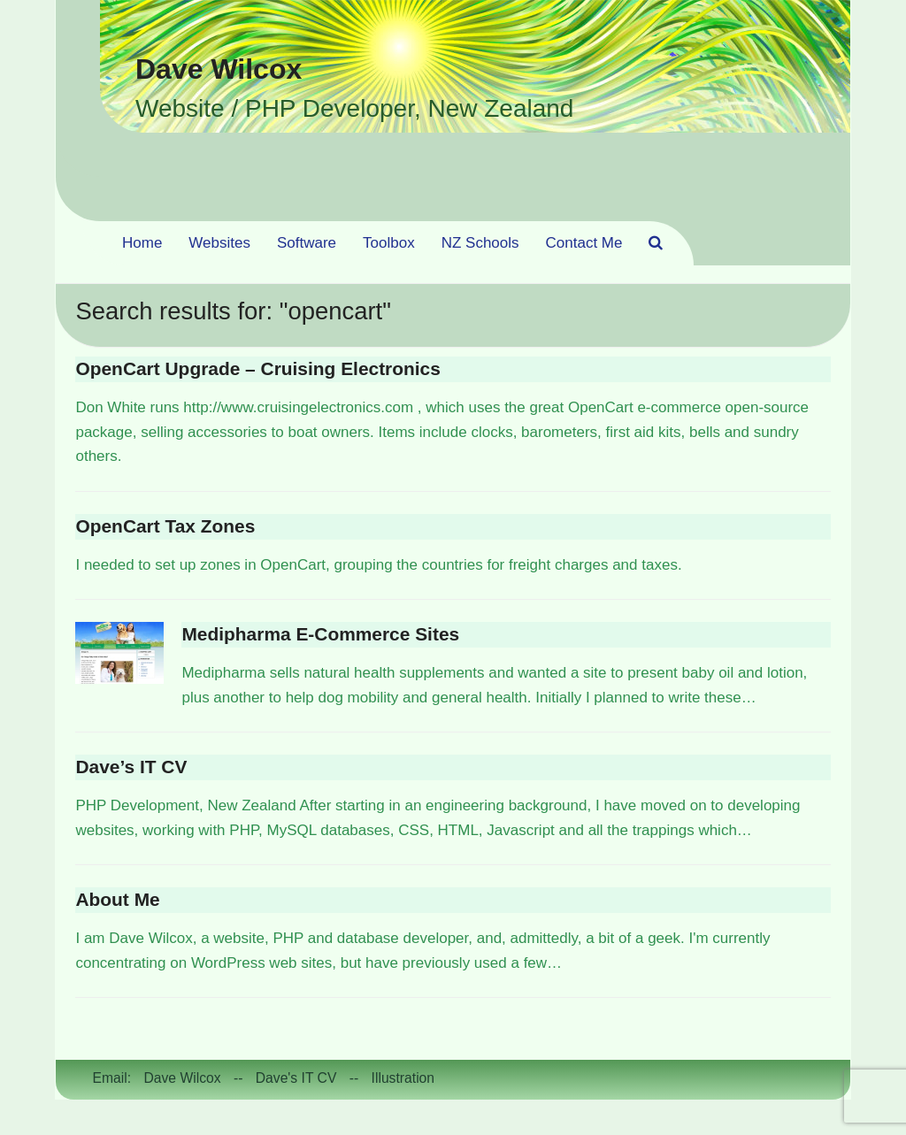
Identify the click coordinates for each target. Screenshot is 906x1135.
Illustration (403, 1077)
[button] (655, 243)
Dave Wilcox (218, 69)
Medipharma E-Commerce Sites (320, 634)
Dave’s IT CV (131, 766)
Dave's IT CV (296, 1077)
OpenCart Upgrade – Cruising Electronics (257, 368)
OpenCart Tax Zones (165, 526)
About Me (117, 899)
